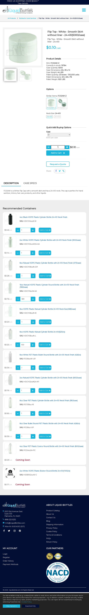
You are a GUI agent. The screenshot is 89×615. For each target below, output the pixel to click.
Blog (48, 522)
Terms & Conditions (54, 536)
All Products (12, 19)
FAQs (48, 539)
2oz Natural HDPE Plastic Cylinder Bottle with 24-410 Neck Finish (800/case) (51, 378)
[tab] (11, 184)
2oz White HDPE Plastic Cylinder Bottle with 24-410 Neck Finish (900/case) (50, 241)
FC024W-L (62, 104)
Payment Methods (10, 565)
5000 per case (57, 135)
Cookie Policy (51, 532)
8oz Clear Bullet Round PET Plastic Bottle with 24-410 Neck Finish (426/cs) (50, 424)
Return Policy (51, 543)
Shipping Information (54, 525)
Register (6, 558)
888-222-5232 (10, 520)
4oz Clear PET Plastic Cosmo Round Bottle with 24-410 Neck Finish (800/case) (51, 447)
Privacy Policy (51, 529)
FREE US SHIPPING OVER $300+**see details (23, 2)
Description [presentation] (11, 184)
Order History (8, 562)
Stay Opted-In (11, 606)
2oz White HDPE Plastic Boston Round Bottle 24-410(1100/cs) (45, 472)
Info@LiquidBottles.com (15, 524)
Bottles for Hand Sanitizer (28, 19)
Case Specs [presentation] (30, 184)
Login (5, 555)
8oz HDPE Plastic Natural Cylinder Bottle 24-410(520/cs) (42, 333)
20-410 (57, 117)
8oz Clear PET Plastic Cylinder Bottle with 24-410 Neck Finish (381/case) (49, 401)
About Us (50, 515)
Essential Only (30, 606)
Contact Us (50, 518)
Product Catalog (53, 511)
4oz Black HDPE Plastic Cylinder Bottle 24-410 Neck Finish (43, 218)
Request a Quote (58, 165)
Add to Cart (58, 154)
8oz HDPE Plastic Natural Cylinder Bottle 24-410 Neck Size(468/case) (48, 310)
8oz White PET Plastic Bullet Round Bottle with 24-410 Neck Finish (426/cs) (50, 355)
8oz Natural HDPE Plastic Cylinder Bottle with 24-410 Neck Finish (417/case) (50, 264)
